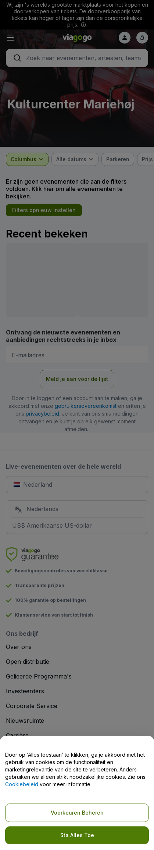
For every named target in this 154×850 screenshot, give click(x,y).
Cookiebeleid (21, 784)
